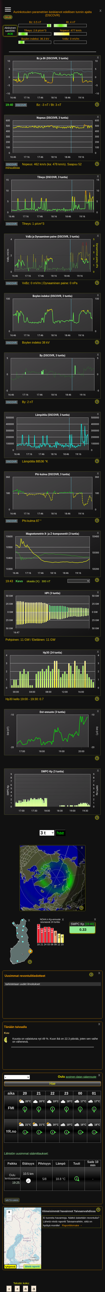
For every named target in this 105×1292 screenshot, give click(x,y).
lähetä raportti (32, 1266)
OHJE (8, 17)
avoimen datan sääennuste (81, 1076)
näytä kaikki (12, 1200)
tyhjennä (10, 1266)
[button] (9, 1212)
